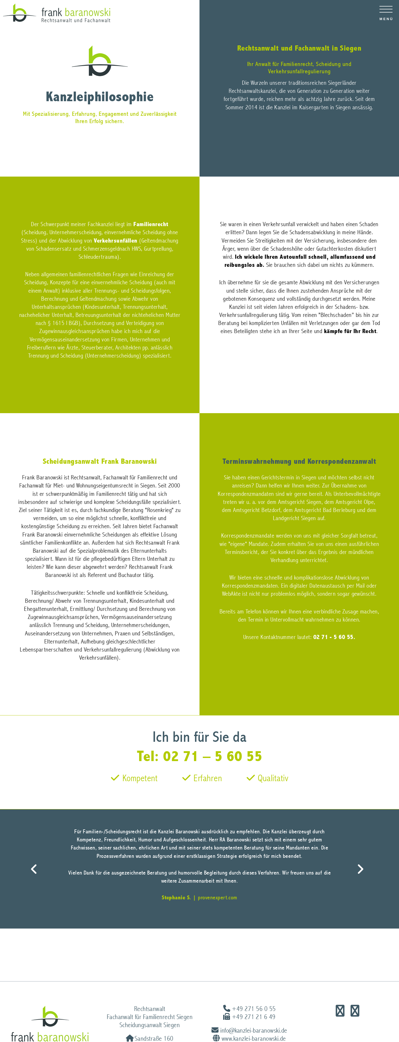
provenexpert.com (217, 897)
